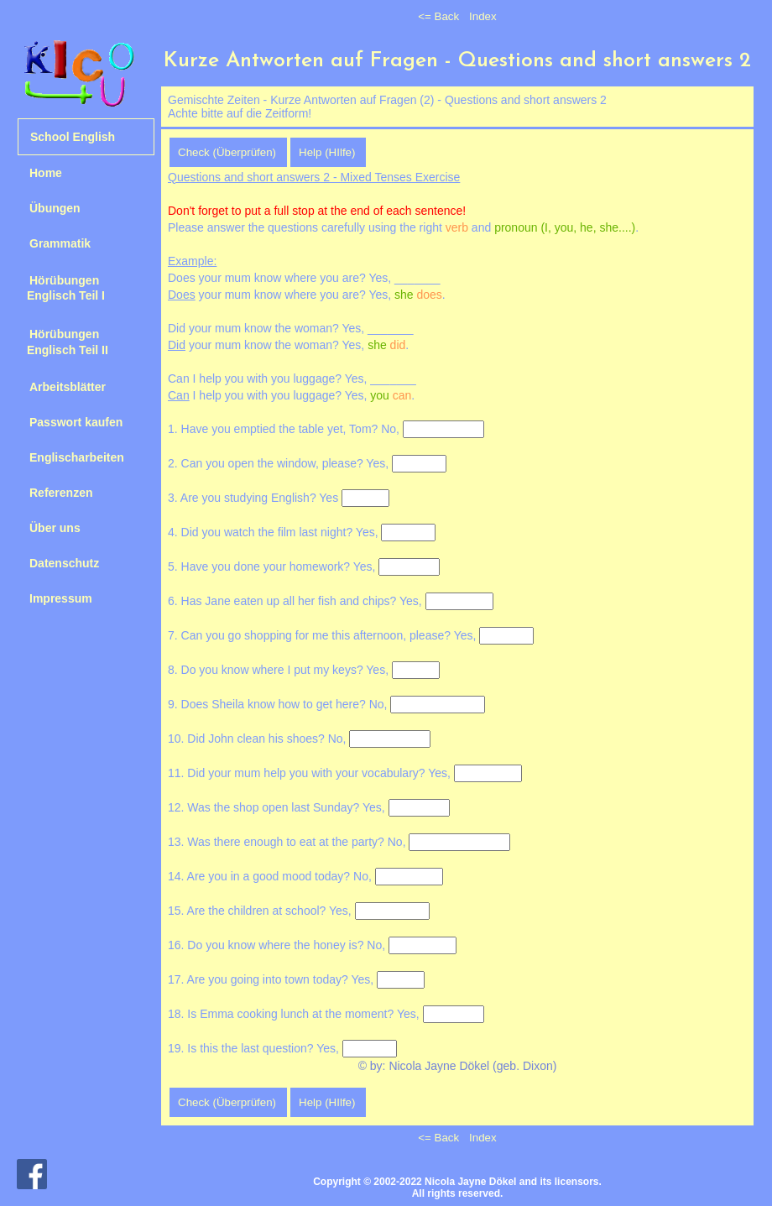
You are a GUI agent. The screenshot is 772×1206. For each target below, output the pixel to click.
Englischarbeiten (76, 457)
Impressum (60, 598)
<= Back (438, 16)
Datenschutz (64, 563)
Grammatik (60, 243)
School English (72, 137)
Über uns (55, 528)
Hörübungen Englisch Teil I (61, 288)
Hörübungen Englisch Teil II (63, 341)
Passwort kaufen (76, 422)
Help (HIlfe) (327, 152)
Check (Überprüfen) (227, 152)
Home (45, 173)
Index (483, 16)
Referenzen (60, 492)
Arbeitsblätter (67, 387)
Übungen (55, 208)
